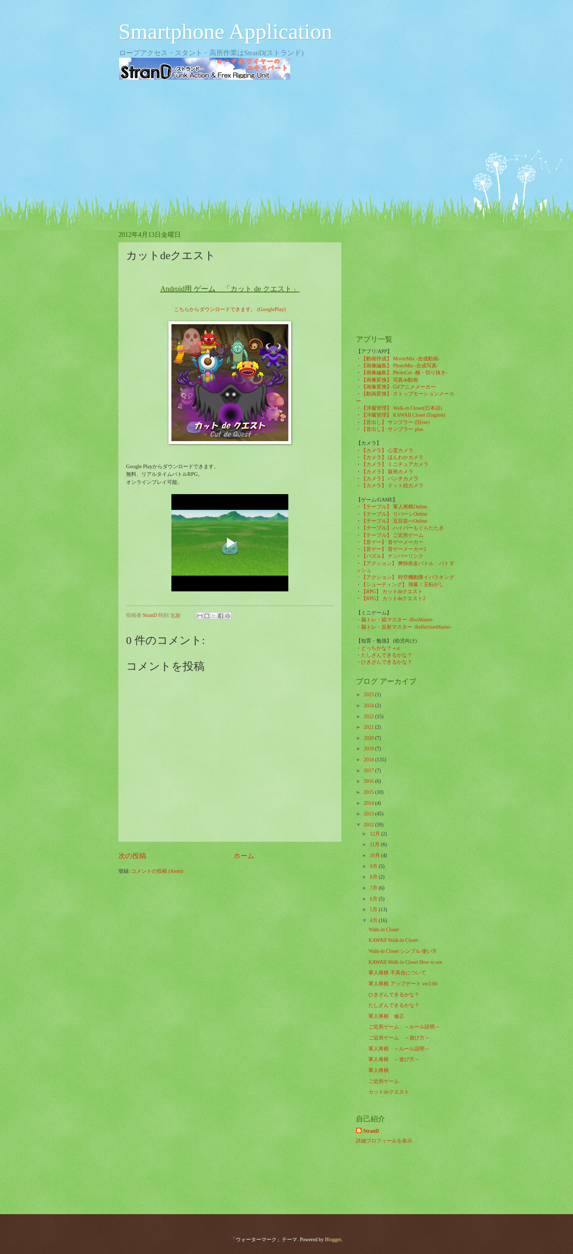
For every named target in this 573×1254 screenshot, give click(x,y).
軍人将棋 (378, 1070)
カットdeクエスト (388, 1092)
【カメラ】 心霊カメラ (387, 450)
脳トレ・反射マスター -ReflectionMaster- (406, 627)
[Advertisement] (286, 142)
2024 (369, 705)
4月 (374, 920)
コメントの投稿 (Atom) (157, 871)
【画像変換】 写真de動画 (389, 380)
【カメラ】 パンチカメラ (389, 478)
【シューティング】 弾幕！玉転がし (402, 584)
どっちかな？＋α (380, 648)
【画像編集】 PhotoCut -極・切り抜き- (404, 372)
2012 (369, 824)
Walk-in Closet (383, 929)
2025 (369, 694)
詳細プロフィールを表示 (384, 1141)
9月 (374, 866)
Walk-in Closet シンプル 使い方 (402, 951)
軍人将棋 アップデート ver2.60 (402, 983)
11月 (375, 844)
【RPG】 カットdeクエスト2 (393, 598)
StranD (371, 1131)
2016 (369, 781)
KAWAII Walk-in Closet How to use (405, 962)
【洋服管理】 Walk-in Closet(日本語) (401, 408)
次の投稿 (132, 856)
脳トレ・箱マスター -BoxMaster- (397, 619)
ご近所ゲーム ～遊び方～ (399, 1038)
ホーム (244, 856)
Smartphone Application (225, 31)
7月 (374, 888)
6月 (374, 899)
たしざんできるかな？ (386, 655)
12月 (375, 834)
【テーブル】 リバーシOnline (394, 514)
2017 (369, 770)
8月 (374, 877)
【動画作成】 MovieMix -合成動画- (400, 358)
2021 (369, 727)
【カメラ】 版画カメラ (387, 471)
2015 (369, 792)
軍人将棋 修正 (386, 1016)
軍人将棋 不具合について (397, 972)
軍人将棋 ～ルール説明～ (399, 1049)
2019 (369, 748)
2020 (369, 738)
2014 (369, 803)
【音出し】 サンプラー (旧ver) (395, 422)
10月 (375, 855)
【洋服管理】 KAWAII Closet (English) (403, 415)
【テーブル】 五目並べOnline (394, 521)
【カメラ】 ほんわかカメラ (392, 457)
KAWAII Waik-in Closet (393, 940)
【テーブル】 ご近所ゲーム (392, 535)
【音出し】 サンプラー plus (392, 429)
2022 (369, 716)
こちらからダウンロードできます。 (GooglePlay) (230, 309)
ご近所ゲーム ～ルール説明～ (404, 1027)
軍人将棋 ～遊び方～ (394, 1059)
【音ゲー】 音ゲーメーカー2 (393, 549)
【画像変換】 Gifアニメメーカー (398, 387)
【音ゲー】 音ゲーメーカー (392, 542)
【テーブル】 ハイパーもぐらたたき (402, 528)
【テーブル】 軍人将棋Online (394, 506)
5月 (374, 909)
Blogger (333, 1239)
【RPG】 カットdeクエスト (392, 591)
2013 (369, 814)
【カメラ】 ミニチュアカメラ (395, 464)
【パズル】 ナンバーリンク (392, 556)
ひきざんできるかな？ (386, 662)
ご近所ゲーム (383, 1081)
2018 (369, 759)
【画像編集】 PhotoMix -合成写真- (399, 365)
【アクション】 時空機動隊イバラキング (407, 577)
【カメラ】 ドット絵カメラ (392, 485)
